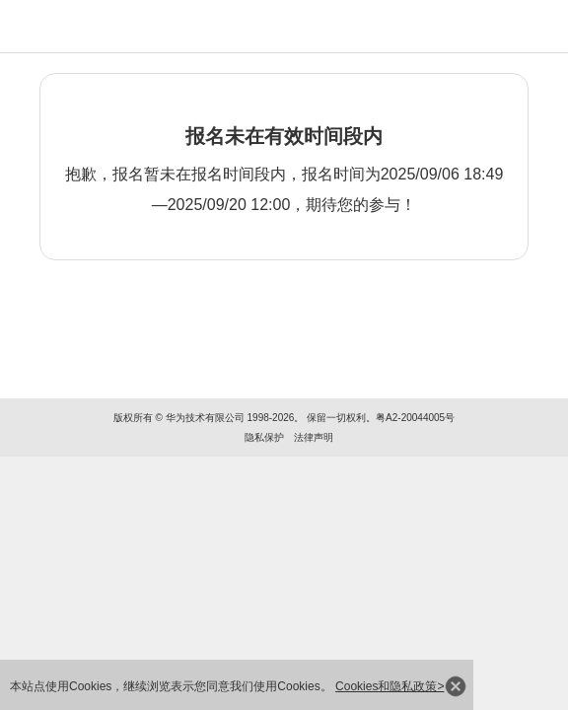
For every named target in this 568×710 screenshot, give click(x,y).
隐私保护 (264, 437)
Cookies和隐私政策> (389, 686)
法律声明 (313, 437)
